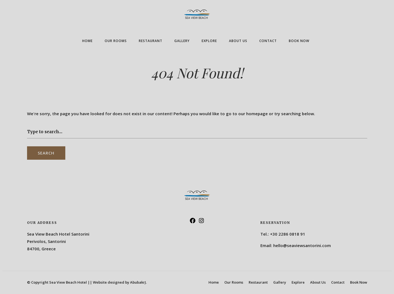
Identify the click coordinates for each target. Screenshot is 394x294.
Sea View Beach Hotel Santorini (58, 234)
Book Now (299, 40)
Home (87, 40)
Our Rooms (116, 40)
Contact (268, 40)
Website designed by (120, 282)
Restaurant (150, 40)
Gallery (182, 40)
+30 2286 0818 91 (287, 234)
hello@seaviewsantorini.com (302, 245)
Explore (209, 40)
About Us (238, 40)
